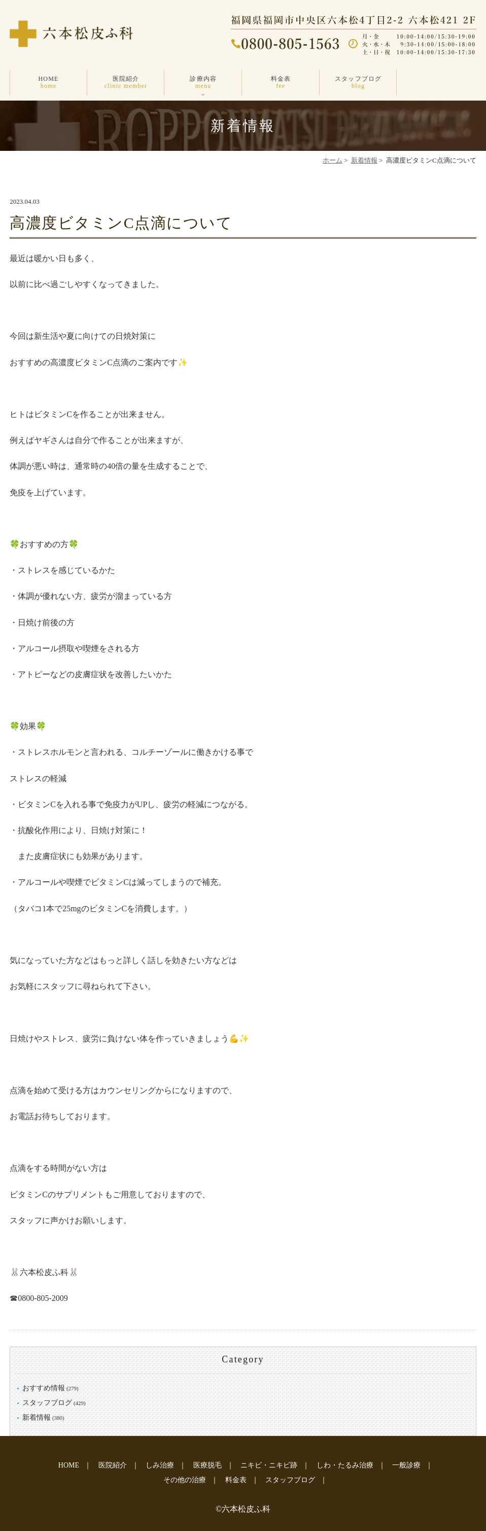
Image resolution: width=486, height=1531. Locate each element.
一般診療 (406, 1465)
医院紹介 (126, 82)
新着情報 (364, 160)
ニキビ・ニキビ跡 (268, 1465)
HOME (48, 82)
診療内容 (203, 82)
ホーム (332, 160)
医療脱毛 (207, 1465)
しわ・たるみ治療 (345, 1465)
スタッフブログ (358, 82)
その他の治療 (184, 1480)
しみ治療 (160, 1465)
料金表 (281, 82)
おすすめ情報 (43, 1388)
